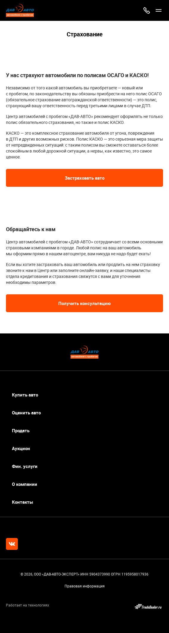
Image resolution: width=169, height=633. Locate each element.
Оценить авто (26, 413)
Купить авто (25, 395)
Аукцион (21, 448)
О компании (24, 484)
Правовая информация (85, 586)
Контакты (22, 502)
